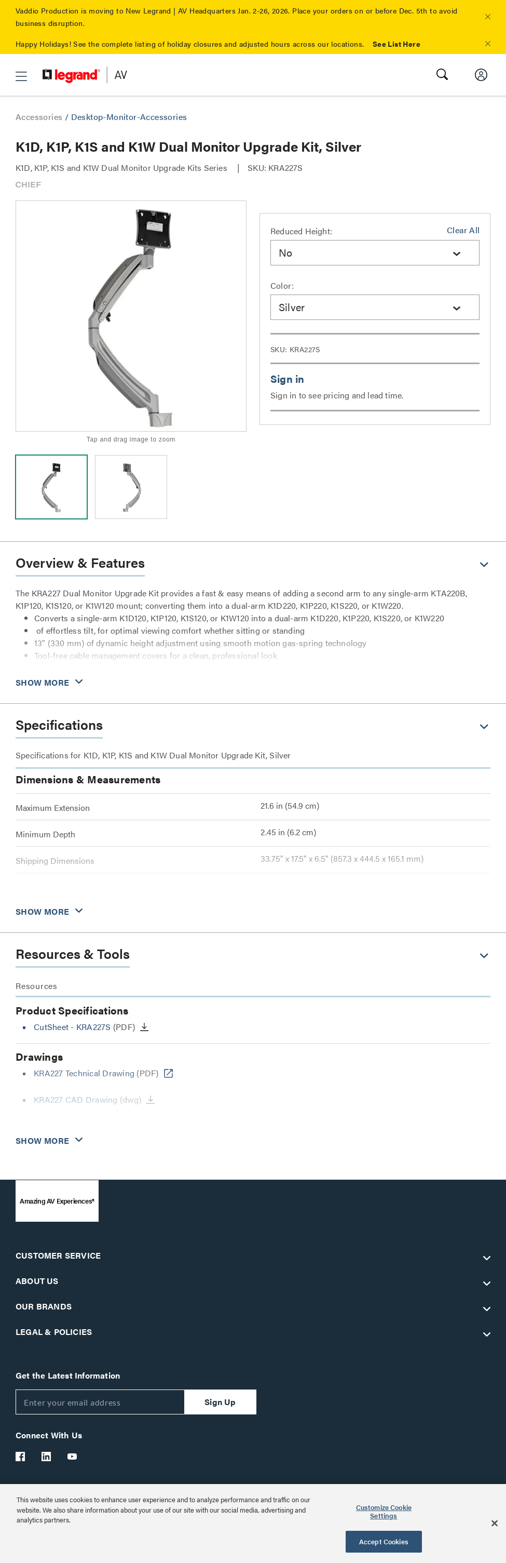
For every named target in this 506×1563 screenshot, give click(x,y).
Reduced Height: (301, 231)
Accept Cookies (383, 1541)
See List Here (396, 43)
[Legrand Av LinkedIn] (47, 1456)
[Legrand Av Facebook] (21, 1456)
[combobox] (375, 252)
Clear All (463, 230)
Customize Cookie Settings (384, 1511)
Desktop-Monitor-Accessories (129, 117)
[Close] (494, 1523)
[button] (487, 16)
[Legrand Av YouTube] (72, 1456)
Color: (282, 285)
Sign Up (220, 1402)
